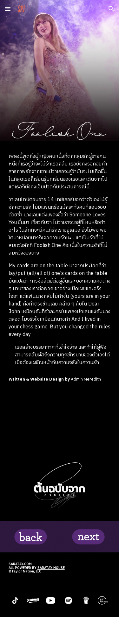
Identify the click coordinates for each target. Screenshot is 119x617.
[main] (59, 259)
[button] (7, 9)
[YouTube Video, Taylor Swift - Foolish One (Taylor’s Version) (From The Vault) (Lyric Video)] (59, 422)
